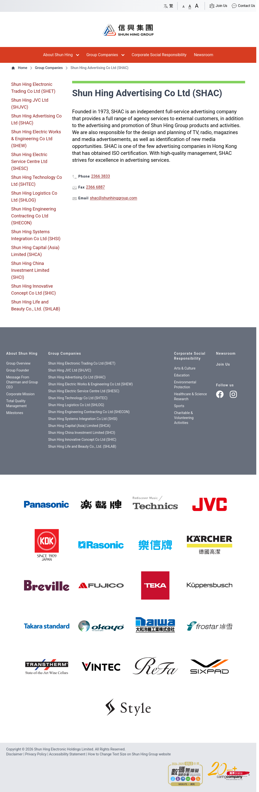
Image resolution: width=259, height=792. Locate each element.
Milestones (14, 413)
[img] (46, 504)
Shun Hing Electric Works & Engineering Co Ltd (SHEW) (36, 138)
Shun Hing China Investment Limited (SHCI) (30, 270)
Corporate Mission (20, 394)
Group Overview (18, 363)
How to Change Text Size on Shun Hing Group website (129, 754)
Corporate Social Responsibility (159, 54)
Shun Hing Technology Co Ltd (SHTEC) (36, 181)
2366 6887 (95, 187)
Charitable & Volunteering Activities (184, 418)
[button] (184, 5)
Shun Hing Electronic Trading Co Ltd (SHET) (33, 88)
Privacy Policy (36, 754)
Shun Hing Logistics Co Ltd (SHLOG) (34, 196)
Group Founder (17, 370)
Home (19, 68)
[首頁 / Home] (128, 27)
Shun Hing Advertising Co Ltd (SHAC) (36, 119)
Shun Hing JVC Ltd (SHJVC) (29, 103)
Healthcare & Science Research (190, 396)
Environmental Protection (185, 384)
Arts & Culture (184, 368)
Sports (179, 406)
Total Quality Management (16, 403)
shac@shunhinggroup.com (113, 198)
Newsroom (203, 54)
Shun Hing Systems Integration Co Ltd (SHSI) (35, 235)
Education (181, 375)
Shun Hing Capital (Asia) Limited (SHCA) (35, 251)
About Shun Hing (58, 54)
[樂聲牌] (101, 504)
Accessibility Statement (67, 754)
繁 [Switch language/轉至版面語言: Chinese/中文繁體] (168, 5)
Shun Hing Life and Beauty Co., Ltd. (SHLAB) (35, 305)
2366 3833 (100, 176)
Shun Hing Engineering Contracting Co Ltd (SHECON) (33, 215)
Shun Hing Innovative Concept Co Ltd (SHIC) (33, 289)
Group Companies (102, 54)
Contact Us (243, 6)
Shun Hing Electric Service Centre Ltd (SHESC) (29, 161)
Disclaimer (15, 754)
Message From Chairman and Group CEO (22, 382)
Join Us (218, 6)
